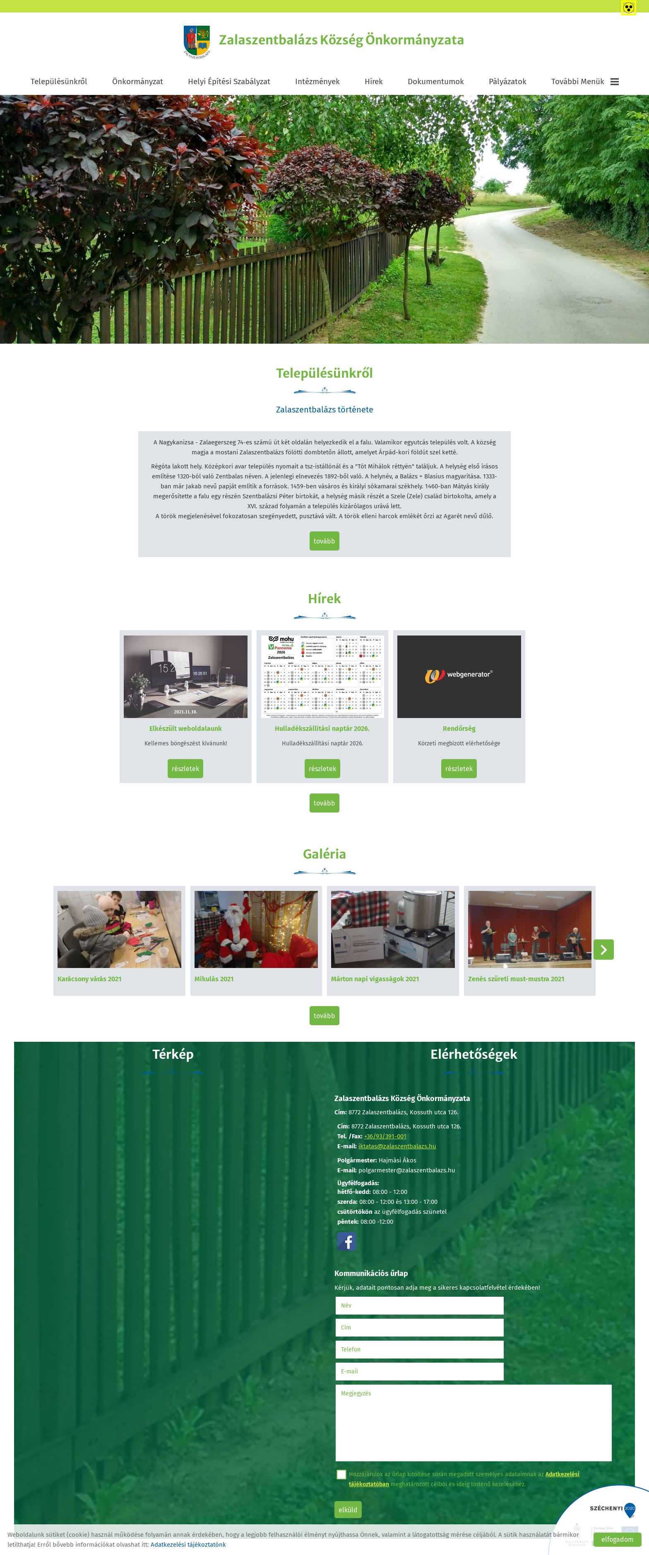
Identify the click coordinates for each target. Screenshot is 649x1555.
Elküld (350, 1454)
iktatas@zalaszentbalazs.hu (397, 1137)
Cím (485, 1293)
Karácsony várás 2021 (97, 971)
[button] (600, 945)
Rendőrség (455, 728)
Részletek (189, 768)
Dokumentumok (436, 83)
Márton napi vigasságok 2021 (375, 971)
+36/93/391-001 (385, 1127)
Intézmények (317, 83)
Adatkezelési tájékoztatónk (188, 1544)
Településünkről (59, 83)
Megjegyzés (359, 1337)
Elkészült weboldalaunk (189, 728)
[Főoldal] (187, 43)
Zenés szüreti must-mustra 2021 (512, 971)
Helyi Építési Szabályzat (229, 83)
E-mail (499, 1315)
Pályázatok (507, 83)
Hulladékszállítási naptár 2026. (322, 728)
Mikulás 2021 (217, 971)
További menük (585, 83)
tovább (324, 544)
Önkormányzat (137, 83)
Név (359, 1293)
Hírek (374, 83)
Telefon (364, 1315)
